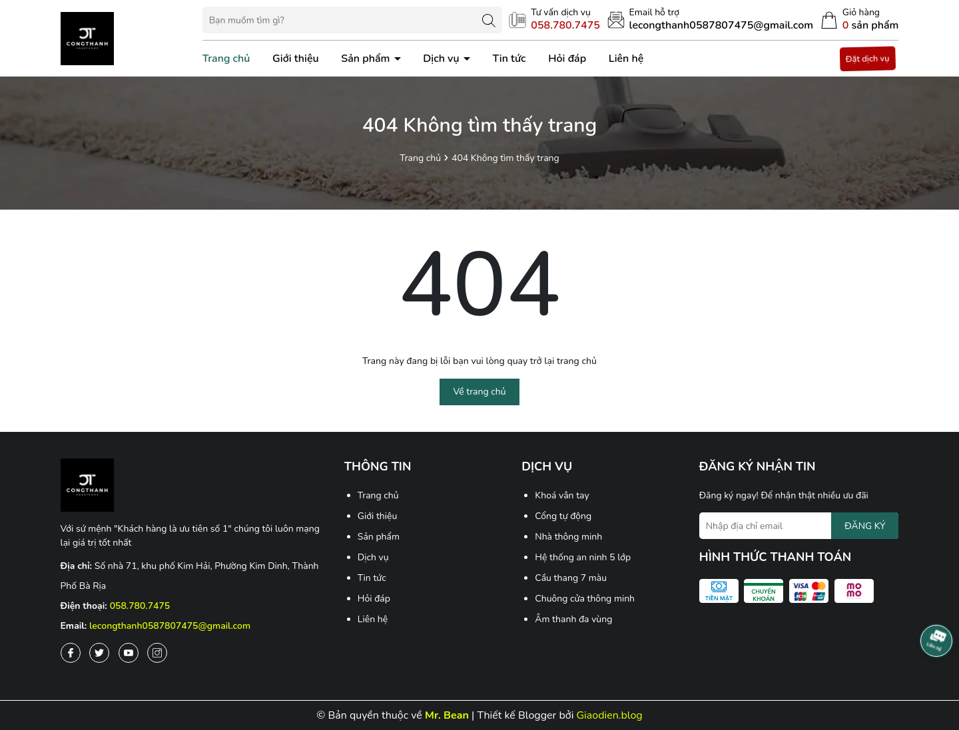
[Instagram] (157, 653)
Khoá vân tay (562, 495)
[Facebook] (71, 653)
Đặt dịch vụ (868, 59)
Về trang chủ (479, 391)
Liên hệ (626, 58)
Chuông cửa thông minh (585, 598)
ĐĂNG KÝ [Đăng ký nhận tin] (864, 526)
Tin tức (508, 58)
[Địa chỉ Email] (799, 525)
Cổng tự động (563, 516)
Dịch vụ (442, 58)
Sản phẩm (366, 58)
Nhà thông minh (568, 536)
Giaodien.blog (610, 715)
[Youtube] (129, 653)
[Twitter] (99, 653)
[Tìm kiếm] (489, 20)
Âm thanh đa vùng (573, 619)
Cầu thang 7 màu (571, 578)
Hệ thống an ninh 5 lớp (583, 557)
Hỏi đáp (567, 58)
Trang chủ (226, 58)
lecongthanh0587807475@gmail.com (169, 626)
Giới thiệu (295, 58)
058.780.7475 (140, 606)
